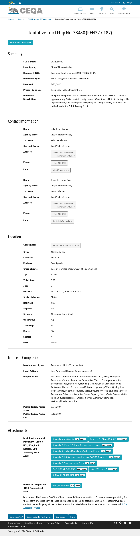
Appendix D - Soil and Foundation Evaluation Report (82, 451)
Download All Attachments (39, 517)
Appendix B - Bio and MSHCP (108, 439)
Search (112, 10)
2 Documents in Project (20, 43)
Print (72, 517)
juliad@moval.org (61, 170)
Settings (127, 2)
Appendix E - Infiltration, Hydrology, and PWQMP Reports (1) (86, 457)
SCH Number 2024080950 (39, 20)
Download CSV (16, 517)
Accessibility (71, 523)
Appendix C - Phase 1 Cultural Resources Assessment (82, 445)
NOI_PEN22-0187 (104, 469)
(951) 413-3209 (59, 163)
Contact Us (115, 2)
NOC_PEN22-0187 (66, 486)
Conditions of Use (33, 523)
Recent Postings (80, 10)
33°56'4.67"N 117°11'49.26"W (66, 246)
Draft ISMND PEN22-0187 (70, 469)
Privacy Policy (53, 523)
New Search (61, 517)
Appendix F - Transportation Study (74, 463)
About (92, 10)
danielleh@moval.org (62, 221)
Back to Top (14, 523)
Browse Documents (17, 527)
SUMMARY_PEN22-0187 (69, 475)
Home (11, 20)
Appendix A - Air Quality (69, 439)
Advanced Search (124, 10)
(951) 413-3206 (59, 214)
